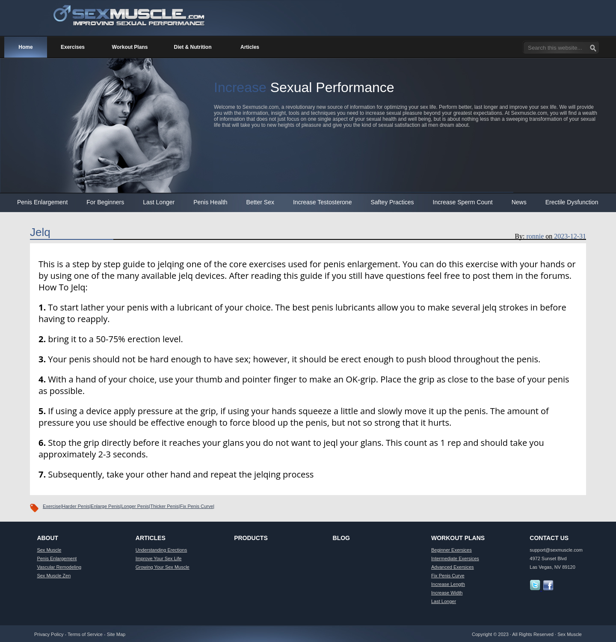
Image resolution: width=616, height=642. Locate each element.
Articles (249, 47)
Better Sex (260, 202)
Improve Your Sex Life (159, 558)
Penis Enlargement (42, 202)
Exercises (73, 47)
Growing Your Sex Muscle (163, 567)
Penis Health (210, 202)
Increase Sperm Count (463, 202)
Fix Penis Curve (196, 506)
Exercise (52, 506)
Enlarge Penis (105, 506)
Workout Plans (130, 47)
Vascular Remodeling (59, 567)
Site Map (116, 634)
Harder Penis (75, 506)
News (519, 202)
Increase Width (446, 592)
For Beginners (105, 202)
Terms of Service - (87, 634)
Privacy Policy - (51, 634)
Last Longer (159, 202)
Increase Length (448, 584)
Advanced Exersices (452, 567)
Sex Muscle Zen (54, 575)
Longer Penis (135, 506)
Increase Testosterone (322, 202)
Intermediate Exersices (455, 558)
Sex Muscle (49, 549)
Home (25, 47)
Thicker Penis (164, 506)
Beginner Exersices (451, 549)
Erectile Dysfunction (571, 202)
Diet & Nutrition (193, 47)
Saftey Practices (392, 202)
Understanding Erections (161, 549)
